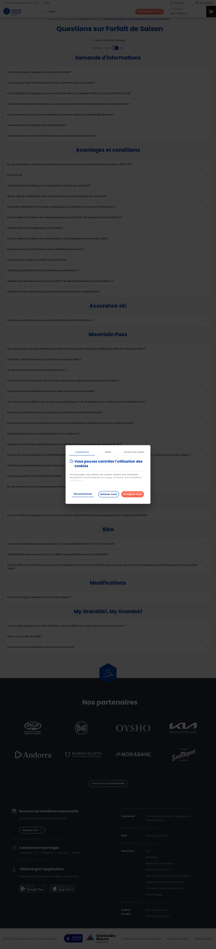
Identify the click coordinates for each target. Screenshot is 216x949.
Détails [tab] (108, 452)
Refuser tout (108, 494)
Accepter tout (132, 494)
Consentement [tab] (82, 452)
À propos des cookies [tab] (134, 452)
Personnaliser (83, 494)
